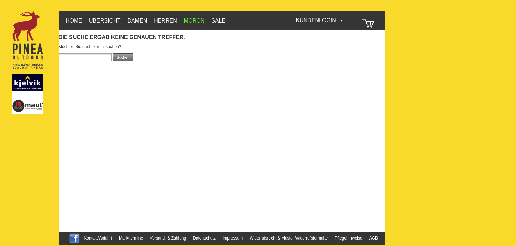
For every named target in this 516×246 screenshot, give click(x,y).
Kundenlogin (320, 20)
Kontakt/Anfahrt (98, 238)
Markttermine (131, 238)
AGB (373, 238)
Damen (137, 21)
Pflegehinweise (348, 238)
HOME (74, 21)
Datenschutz (204, 238)
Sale (218, 21)
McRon (194, 21)
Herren (165, 21)
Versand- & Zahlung (168, 238)
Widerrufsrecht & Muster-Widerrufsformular (289, 238)
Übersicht (104, 21)
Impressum (233, 238)
